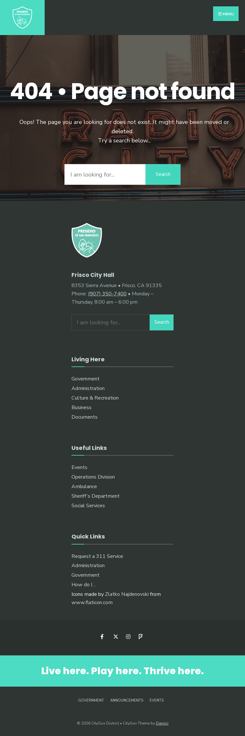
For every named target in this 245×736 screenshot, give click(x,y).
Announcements (126, 700)
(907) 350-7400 (107, 293)
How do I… (83, 584)
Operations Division (93, 476)
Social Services (88, 505)
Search (163, 174)
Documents (84, 417)
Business (81, 407)
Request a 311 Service (97, 556)
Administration (88, 388)
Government (85, 378)
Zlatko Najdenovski (127, 594)
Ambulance (84, 486)
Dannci (162, 723)
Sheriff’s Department (95, 496)
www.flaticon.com (92, 602)
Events (79, 467)
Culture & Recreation (95, 397)
